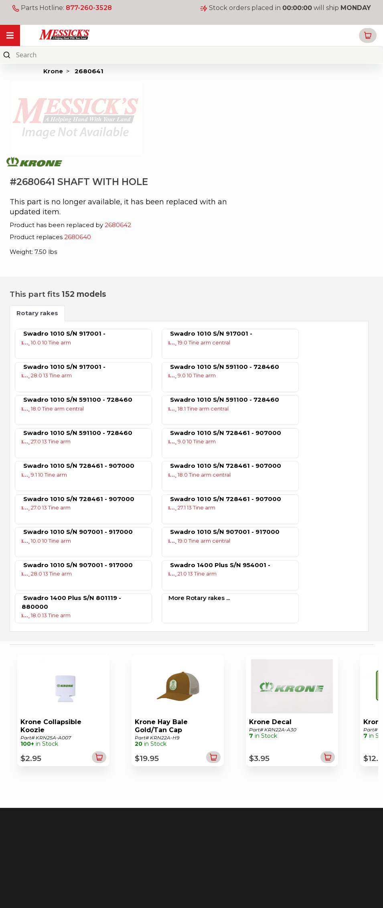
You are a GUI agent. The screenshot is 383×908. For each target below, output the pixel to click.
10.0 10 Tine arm (46, 343)
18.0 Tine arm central (53, 409)
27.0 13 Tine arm (46, 442)
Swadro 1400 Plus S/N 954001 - (220, 565)
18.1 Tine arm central (198, 409)
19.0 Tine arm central (199, 343)
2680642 (118, 225)
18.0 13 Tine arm (46, 615)
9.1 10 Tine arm (44, 475)
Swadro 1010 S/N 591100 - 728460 (224, 366)
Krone (53, 71)
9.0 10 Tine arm (192, 375)
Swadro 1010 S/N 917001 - (64, 333)
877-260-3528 (89, 8)
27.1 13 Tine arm (192, 508)
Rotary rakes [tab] (37, 313)
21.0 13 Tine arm (192, 574)
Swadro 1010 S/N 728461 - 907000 (225, 433)
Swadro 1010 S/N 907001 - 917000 (78, 532)
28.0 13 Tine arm (47, 375)
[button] (368, 35)
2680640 (77, 237)
